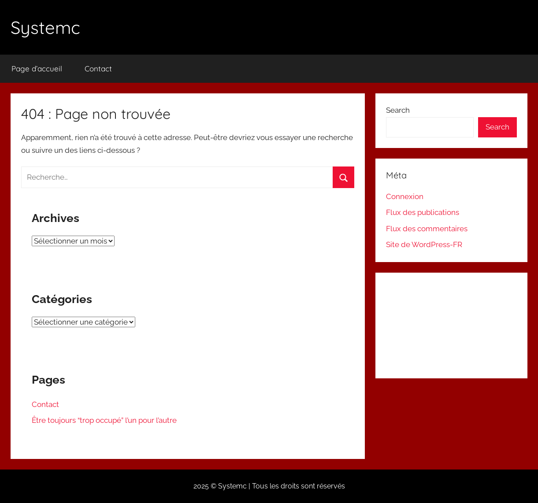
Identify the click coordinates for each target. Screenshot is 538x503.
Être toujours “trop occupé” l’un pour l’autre (104, 420)
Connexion (404, 196)
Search (398, 110)
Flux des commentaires (427, 228)
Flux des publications (422, 212)
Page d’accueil (36, 68)
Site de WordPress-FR (424, 244)
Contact (98, 68)
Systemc (45, 27)
